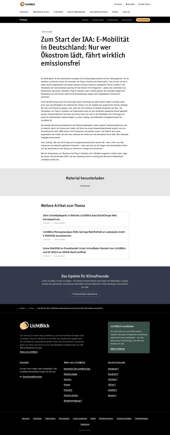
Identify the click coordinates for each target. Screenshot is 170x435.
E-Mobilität (58, 12)
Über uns (126, 12)
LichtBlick (22, 308)
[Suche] (118, 4)
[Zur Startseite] (27, 4)
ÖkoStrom (24, 12)
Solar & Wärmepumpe (76, 12)
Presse (31, 308)
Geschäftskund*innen (99, 12)
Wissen (115, 12)
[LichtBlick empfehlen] (129, 337)
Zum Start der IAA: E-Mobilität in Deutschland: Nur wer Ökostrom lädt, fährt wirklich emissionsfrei (70, 308)
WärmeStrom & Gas (41, 12)
